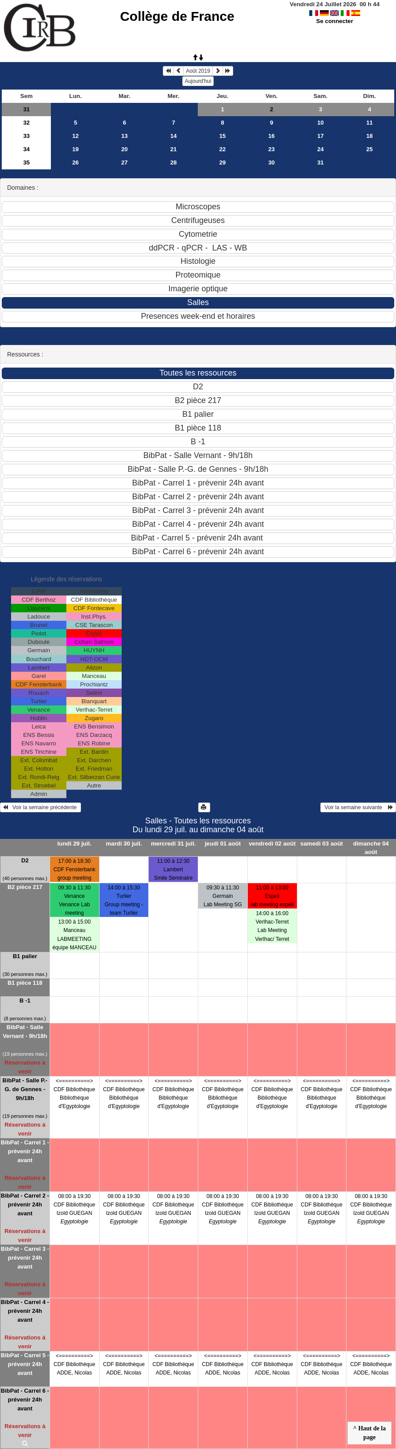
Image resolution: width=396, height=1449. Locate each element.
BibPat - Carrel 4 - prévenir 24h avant (25, 1311)
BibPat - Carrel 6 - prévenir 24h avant (25, 1399)
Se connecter (335, 21)
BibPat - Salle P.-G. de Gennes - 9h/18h (25, 1089)
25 (369, 149)
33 (26, 136)
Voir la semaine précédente (40, 807)
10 (320, 122)
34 (26, 149)
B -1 (25, 1000)
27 (124, 162)
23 (271, 149)
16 (271, 136)
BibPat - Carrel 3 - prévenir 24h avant (25, 1257)
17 (320, 136)
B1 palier (25, 956)
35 (26, 162)
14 (173, 136)
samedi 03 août (321, 843)
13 (124, 136)
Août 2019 (198, 71)
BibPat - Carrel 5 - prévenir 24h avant (25, 1364)
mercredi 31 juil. (173, 843)
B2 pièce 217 (25, 887)
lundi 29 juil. (75, 843)
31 (26, 109)
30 (271, 162)
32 (26, 122)
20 (124, 149)
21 (173, 149)
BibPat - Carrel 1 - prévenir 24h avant (25, 1151)
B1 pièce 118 (25, 982)
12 (75, 136)
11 (369, 122)
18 (369, 136)
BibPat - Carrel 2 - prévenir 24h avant (25, 1204)
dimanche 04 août (371, 847)
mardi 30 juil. (124, 843)
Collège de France (177, 16)
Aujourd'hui (198, 81)
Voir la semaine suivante (358, 807)
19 (75, 149)
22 (222, 149)
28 (173, 162)
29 (222, 162)
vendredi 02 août (272, 843)
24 (320, 149)
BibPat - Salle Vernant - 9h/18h (25, 1031)
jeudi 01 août (223, 843)
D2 (25, 860)
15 (222, 136)
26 (75, 162)
